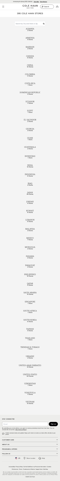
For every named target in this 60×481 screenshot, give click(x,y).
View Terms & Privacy (20, 429)
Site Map (45, 469)
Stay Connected (8, 419)
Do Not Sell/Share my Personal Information (35, 467)
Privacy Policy (19, 467)
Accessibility (12, 467)
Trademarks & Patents (29, 469)
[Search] (47, 7)
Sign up (53, 424)
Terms (20, 469)
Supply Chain (39, 469)
